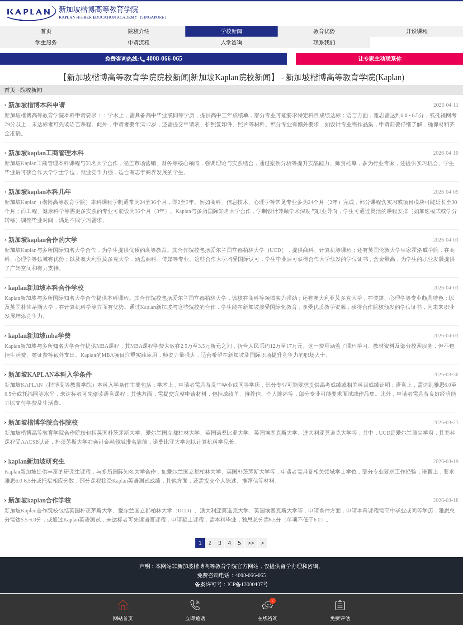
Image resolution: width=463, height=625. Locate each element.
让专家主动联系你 (380, 59)
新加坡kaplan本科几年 (39, 192)
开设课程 (417, 31)
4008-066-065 (250, 575)
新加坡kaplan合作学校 (39, 500)
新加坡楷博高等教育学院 (98, 9)
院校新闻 (31, 90)
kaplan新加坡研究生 (36, 461)
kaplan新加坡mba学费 (39, 335)
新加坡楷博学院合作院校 (43, 422)
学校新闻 (231, 31)
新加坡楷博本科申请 (36, 105)
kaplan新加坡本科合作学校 (46, 287)
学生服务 (46, 42)
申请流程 (139, 42)
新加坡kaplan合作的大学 (42, 240)
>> (251, 543)
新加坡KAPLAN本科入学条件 (50, 374)
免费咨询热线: (143, 58)
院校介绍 (139, 31)
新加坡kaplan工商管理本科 (46, 153)
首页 (46, 31)
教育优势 (324, 31)
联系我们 (324, 42)
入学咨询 (231, 42)
